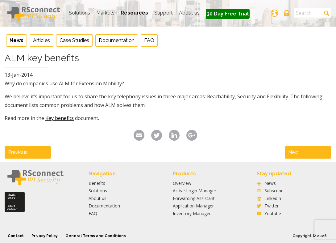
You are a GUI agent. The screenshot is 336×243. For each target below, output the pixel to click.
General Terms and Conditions (95, 236)
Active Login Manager (194, 191)
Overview (182, 183)
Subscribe (274, 191)
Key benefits (59, 118)
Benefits (97, 183)
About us (189, 13)
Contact (16, 236)
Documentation (117, 40)
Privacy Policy (44, 236)
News (16, 40)
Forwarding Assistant (194, 198)
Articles (41, 40)
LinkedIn (272, 198)
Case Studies (74, 40)
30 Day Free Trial (228, 14)
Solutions (79, 13)
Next (293, 152)
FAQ (149, 40)
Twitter (271, 206)
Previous (17, 152)
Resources (134, 13)
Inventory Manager (192, 213)
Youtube (272, 213)
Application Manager (193, 206)
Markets (105, 13)
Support (163, 13)
